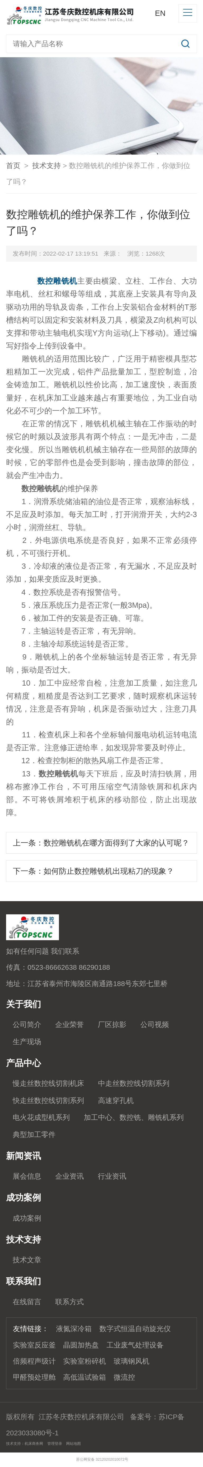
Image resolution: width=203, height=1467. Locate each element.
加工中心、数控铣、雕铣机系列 (134, 1117)
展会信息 (27, 1176)
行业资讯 (112, 1176)
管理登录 (54, 1443)
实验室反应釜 (34, 1345)
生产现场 (27, 1042)
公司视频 (154, 1025)
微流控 (124, 1377)
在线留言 (27, 1302)
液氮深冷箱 (74, 1329)
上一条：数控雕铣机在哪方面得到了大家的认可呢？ (101, 843)
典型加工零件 (34, 1135)
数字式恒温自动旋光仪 (135, 1329)
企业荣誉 (69, 1025)
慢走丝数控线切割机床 (48, 1083)
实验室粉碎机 (84, 1361)
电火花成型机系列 (41, 1117)
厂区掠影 (112, 1025)
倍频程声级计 (34, 1361)
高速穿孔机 (116, 1101)
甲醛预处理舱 (34, 1377)
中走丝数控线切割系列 (133, 1083)
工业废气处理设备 (135, 1345)
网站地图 (73, 1443)
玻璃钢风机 (131, 1361)
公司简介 (27, 1025)
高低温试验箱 (84, 1377)
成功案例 (27, 1218)
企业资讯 (69, 1176)
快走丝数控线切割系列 (48, 1101)
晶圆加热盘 (81, 1345)
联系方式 (69, 1302)
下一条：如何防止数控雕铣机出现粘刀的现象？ (93, 871)
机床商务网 (34, 1443)
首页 (13, 166)
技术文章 (27, 1260)
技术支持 (46, 166)
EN (160, 13)
